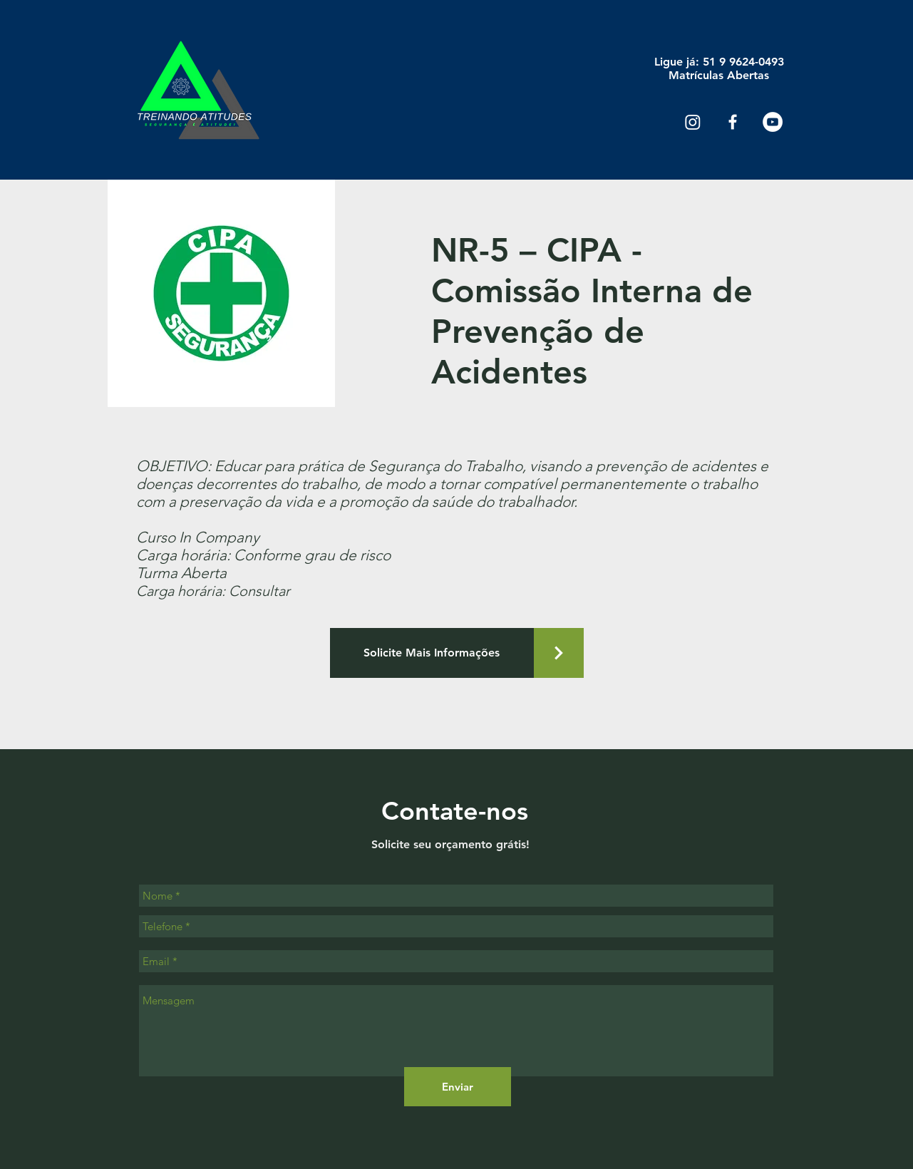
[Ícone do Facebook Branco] (733, 122)
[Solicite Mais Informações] (432, 653)
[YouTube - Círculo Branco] (773, 122)
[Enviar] (457, 1086)
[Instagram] (693, 122)
